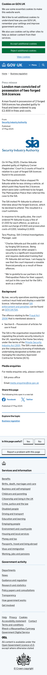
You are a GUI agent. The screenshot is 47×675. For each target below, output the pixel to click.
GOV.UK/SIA (11, 309)
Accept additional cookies (23, 43)
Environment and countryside (17, 528)
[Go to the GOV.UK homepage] (12, 65)
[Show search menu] (43, 65)
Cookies (23, 617)
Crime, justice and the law (15, 503)
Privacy (13, 617)
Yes (30, 441)
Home (4, 73)
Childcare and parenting (14, 493)
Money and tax (9, 538)
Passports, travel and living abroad (19, 543)
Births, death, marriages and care (19, 483)
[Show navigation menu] (32, 65)
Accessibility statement (14, 621)
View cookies (23, 57)
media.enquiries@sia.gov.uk (24, 383)
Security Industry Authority (14, 122)
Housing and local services (15, 533)
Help (4, 617)
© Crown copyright (23, 668)
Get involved (8, 605)
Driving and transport (13, 513)
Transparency (9, 595)
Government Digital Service (16, 632)
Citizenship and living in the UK (17, 498)
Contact (32, 621)
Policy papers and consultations (18, 590)
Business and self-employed (16, 488)
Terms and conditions (13, 624)
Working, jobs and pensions (16, 553)
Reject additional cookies (23, 50)
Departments (9, 570)
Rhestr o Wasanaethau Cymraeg (18, 628)
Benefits (6, 478)
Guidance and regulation (14, 580)
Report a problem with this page (23, 451)
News (5, 575)
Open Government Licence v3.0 (18, 645)
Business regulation (18, 73)
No (41, 441)
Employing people (11, 523)
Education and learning (13, 518)
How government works (14, 600)
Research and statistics (14, 585)
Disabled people (10, 508)
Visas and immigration (13, 548)
